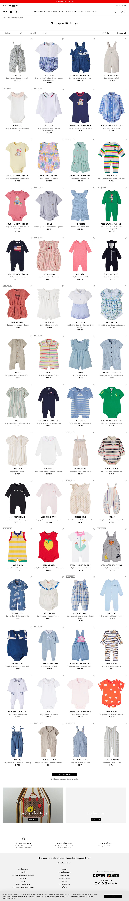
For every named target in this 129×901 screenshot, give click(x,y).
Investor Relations (64, 884)
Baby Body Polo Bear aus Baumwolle (17, 178)
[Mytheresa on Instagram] (106, 883)
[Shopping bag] (125, 12)
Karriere (64, 881)
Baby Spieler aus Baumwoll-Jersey (111, 423)
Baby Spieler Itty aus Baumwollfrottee (17, 325)
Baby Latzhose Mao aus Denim (80, 762)
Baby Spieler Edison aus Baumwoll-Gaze (17, 423)
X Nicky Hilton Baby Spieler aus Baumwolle (111, 325)
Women (5, 5)
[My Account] (118, 12)
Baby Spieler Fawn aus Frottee (48, 375)
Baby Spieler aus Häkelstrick (80, 226)
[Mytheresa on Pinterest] (102, 883)
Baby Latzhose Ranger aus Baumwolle (111, 520)
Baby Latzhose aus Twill (111, 78)
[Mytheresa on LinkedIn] (96, 883)
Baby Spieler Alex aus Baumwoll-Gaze (17, 375)
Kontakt (23, 872)
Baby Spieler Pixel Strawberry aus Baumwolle (49, 568)
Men (10, 5)
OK (113, 896)
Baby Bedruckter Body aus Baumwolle (111, 714)
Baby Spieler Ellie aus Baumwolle (48, 277)
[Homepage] (11, 12)
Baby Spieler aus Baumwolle (49, 178)
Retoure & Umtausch (23, 884)
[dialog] (64, 896)
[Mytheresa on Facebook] (99, 883)
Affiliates (64, 887)
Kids (13, 5)
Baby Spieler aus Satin (17, 471)
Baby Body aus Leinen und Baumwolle (48, 616)
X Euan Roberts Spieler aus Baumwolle (111, 616)
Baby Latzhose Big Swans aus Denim (17, 616)
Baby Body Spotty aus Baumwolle (111, 471)
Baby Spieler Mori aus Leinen (112, 762)
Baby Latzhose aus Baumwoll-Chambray (80, 666)
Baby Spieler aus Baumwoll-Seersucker (112, 375)
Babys (9, 17)
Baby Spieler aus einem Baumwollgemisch (17, 520)
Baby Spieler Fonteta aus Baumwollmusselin (48, 762)
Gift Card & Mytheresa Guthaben (23, 875)
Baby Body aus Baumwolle (111, 128)
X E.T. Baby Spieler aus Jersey (111, 666)
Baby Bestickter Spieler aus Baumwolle (49, 423)
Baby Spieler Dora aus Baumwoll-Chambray (17, 762)
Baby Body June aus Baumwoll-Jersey (17, 128)
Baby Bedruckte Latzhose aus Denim (80, 78)
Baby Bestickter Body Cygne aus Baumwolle (48, 471)
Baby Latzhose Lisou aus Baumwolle (17, 78)
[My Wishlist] (121, 12)
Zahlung (23, 878)
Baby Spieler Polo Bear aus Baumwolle (80, 128)
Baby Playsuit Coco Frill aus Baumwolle (80, 520)
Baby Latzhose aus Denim (112, 568)
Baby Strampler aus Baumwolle (17, 714)
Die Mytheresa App (64, 872)
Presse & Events (64, 878)
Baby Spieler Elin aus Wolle (80, 277)
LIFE (17, 5)
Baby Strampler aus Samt (49, 666)
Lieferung (23, 881)
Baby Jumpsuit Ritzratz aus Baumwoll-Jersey (111, 178)
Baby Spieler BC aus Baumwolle (17, 568)
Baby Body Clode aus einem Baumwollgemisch (48, 226)
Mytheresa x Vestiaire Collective (23, 887)
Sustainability (64, 875)
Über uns (64, 869)
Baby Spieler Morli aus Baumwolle (80, 471)
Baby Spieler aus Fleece (111, 277)
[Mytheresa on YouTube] (109, 883)
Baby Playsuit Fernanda (80, 375)
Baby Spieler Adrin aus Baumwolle (80, 423)
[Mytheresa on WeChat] (116, 883)
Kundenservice (23, 869)
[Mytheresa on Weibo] (113, 883)
